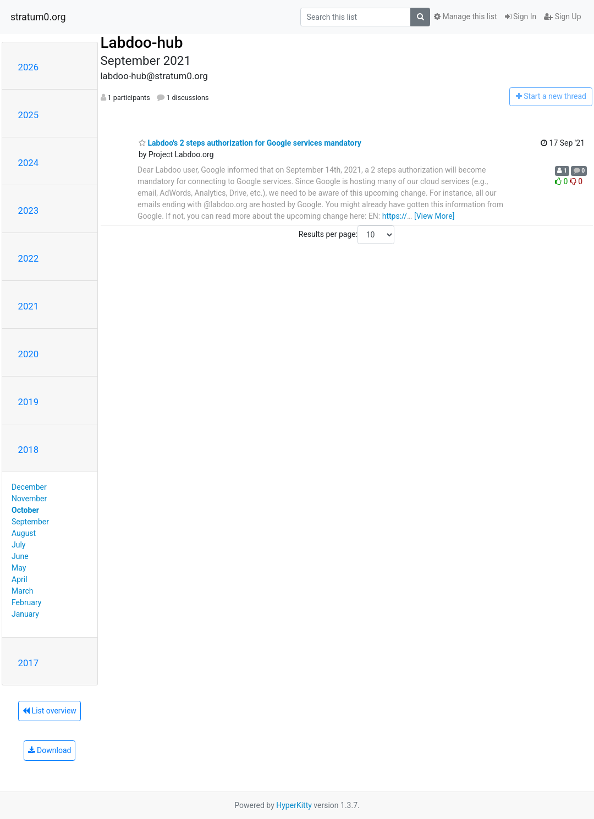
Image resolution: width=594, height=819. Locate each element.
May (19, 567)
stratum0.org (38, 17)
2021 (28, 306)
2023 (28, 210)
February (26, 602)
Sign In (521, 16)
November (29, 498)
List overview (49, 710)
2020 (28, 353)
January (25, 614)
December (29, 487)
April (20, 579)
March (23, 590)
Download (50, 750)
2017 (28, 662)
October (25, 510)
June (20, 556)
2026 (28, 67)
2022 (28, 258)
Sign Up (562, 16)
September (30, 521)
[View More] (434, 216)
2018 (28, 449)
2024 (28, 162)
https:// (394, 216)
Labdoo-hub (142, 43)
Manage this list (465, 16)
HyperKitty (294, 805)
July (18, 544)
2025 (28, 114)
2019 (28, 401)
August (24, 533)
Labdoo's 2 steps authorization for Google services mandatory (250, 143)
